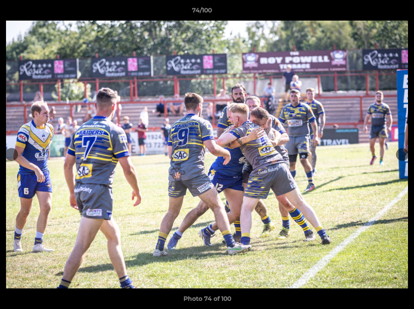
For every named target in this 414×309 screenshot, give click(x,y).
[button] (378, 12)
